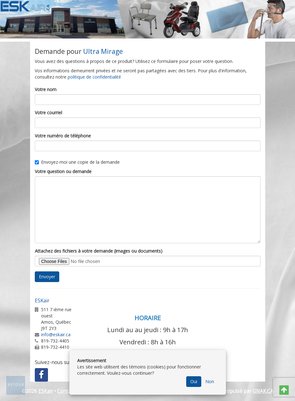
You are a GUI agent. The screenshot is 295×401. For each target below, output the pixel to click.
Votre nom (45, 89)
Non (209, 381)
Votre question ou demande (63, 171)
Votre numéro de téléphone (63, 136)
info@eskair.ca (56, 334)
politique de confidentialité (94, 77)
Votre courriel (48, 113)
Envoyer (47, 277)
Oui (193, 381)
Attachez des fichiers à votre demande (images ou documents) (98, 251)
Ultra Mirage (103, 51)
